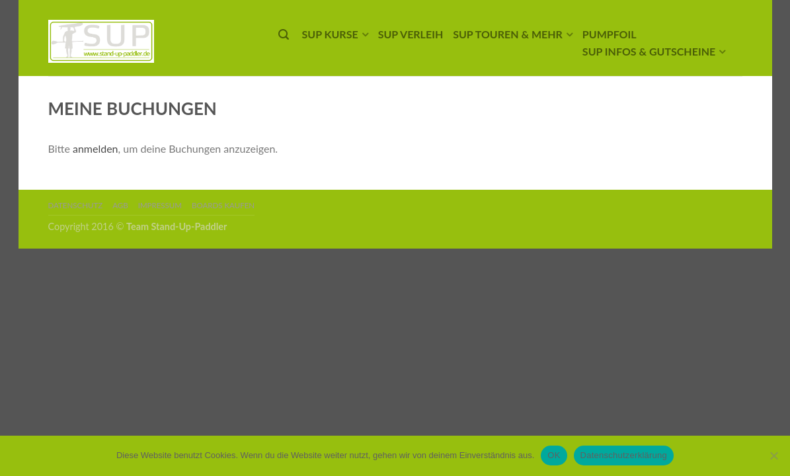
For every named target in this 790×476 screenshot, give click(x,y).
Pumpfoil (609, 34)
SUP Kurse (330, 34)
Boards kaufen (223, 205)
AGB (120, 205)
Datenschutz (75, 205)
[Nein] (773, 455)
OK (553, 455)
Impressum (160, 205)
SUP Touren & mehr (508, 34)
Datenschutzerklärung (623, 455)
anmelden (95, 148)
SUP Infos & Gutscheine (648, 51)
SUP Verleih (411, 34)
